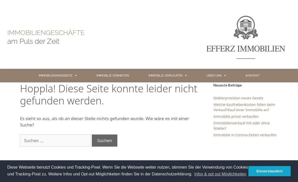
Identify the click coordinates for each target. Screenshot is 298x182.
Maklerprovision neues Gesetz (238, 98)
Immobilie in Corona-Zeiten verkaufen (245, 134)
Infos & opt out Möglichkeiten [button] (220, 174)
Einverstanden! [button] (270, 171)
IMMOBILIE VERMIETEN (112, 75)
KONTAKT (253, 75)
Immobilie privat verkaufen (236, 116)
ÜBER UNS (216, 76)
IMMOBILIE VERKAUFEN (167, 76)
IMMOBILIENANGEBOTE (58, 76)
